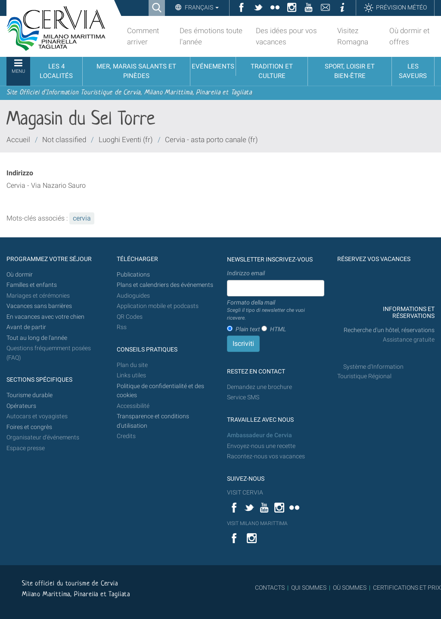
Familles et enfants (31, 285)
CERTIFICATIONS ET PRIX (407, 587)
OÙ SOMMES (349, 587)
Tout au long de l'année (36, 338)
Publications (133, 274)
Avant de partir (26, 327)
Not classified (64, 139)
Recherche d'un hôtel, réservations (389, 330)
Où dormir (19, 274)
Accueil (18, 139)
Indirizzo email (246, 273)
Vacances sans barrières (39, 306)
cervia (82, 218)
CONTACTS (270, 587)
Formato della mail (275, 310)
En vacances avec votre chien (46, 316)
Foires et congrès (29, 427)
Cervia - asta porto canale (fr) (211, 139)
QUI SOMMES (308, 587)
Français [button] (201, 7)
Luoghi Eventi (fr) (126, 139)
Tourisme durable (29, 395)
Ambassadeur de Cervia (259, 435)
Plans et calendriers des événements (165, 285)
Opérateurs (21, 406)
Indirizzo (19, 173)
